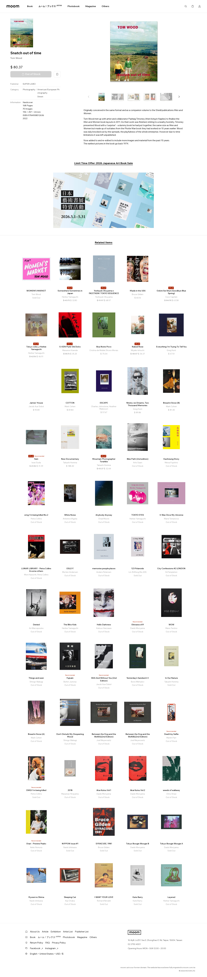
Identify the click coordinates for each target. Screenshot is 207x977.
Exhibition (56, 931)
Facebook (36, 948)
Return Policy (36, 942)
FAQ (47, 942)
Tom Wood (16, 58)
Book (30, 6)
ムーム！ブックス (50, 6)
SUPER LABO (29, 84)
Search (186, 6)
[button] (179, 97)
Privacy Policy (59, 942)
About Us (35, 931)
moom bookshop (13, 6)
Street (40, 96)
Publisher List (82, 931)
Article (45, 931)
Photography (29, 89)
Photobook (74, 6)
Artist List (68, 931)
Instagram (51, 948)
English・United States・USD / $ (46, 953)
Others (105, 6)
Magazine (90, 6)
